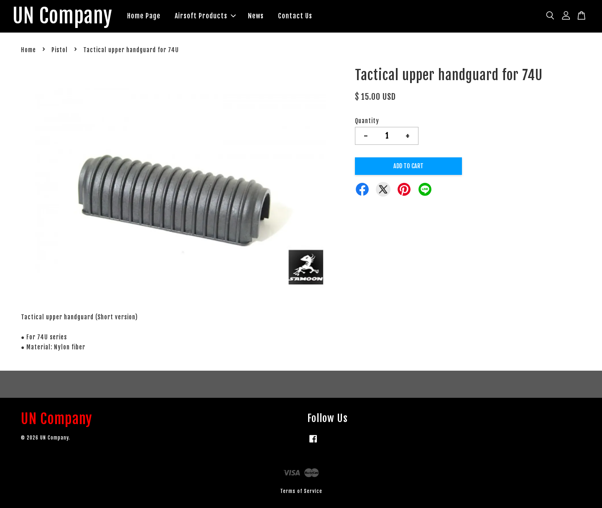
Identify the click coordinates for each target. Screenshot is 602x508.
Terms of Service (301, 491)
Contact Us (295, 16)
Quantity (367, 120)
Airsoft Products (205, 16)
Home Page (144, 16)
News (256, 16)
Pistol (59, 49)
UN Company (62, 16)
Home (28, 49)
